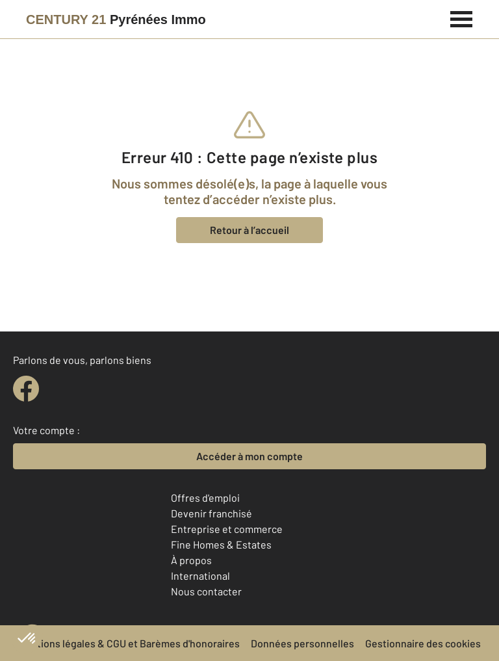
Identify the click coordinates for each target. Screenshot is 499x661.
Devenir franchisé (211, 513)
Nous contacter (206, 591)
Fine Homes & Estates (221, 544)
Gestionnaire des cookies (423, 643)
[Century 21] (116, 19)
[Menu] (461, 17)
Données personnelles (302, 643)
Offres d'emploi (205, 497)
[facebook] (26, 389)
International (200, 575)
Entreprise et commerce (227, 529)
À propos (191, 560)
